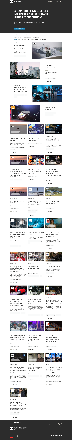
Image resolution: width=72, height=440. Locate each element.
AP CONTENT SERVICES (18, 422)
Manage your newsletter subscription (56, 426)
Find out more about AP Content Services (55, 424)
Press (17, 435)
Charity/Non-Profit (20, 56)
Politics (15, 412)
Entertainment (50, 78)
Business (46, 78)
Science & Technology (21, 147)
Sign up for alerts (58, 1)
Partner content (50, 1)
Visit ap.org (18, 433)
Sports (14, 149)
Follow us (18, 436)
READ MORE (19, 59)
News (25, 56)
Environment (12, 147)
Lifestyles (24, 30)
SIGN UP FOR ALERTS (19, 28)
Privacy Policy (60, 437)
